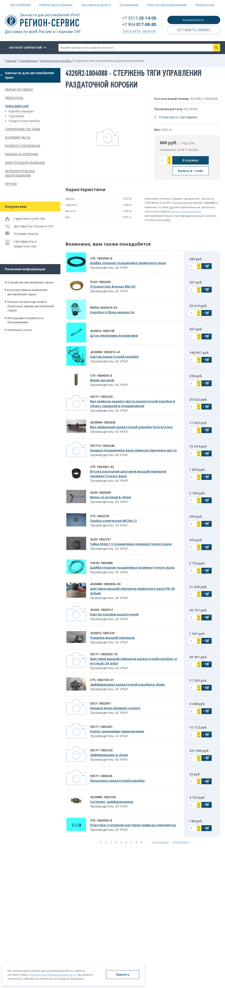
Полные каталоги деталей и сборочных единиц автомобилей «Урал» (30, 306)
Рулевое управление (22, 146)
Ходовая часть (18, 137)
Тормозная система (22, 129)
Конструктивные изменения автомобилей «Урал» (27, 292)
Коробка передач (21, 111)
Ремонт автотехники (56, 5)
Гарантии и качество (29, 218)
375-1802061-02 (102, 467)
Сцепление (16, 116)
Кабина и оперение (21, 154)
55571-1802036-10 (103, 654)
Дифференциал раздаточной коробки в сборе (127, 684)
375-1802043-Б (101, 258)
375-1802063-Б (101, 820)
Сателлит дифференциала (111, 802)
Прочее (11, 184)
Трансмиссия (17, 106)
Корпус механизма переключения (117, 731)
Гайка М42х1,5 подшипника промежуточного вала (131, 544)
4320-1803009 (100, 492)
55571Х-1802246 (102, 446)
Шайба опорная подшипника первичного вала (128, 263)
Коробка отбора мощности (112, 312)
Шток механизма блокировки (114, 335)
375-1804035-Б (101, 375)
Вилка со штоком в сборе (110, 497)
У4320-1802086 (101, 563)
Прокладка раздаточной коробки (117, 780)
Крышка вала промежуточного (115, 708)
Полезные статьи (19, 330)
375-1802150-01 (102, 680)
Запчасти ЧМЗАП (19, 89)
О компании (129, 5)
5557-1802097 (100, 703)
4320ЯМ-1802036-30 (105, 584)
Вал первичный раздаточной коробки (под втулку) (131, 427)
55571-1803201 (101, 727)
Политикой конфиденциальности (53, 975)
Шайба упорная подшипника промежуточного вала (132, 567)
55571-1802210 (101, 396)
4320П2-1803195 (102, 331)
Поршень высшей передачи (112, 638)
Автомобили (21, 5)
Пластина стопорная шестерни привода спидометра (133, 825)
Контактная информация (167, 5)
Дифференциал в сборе (109, 755)
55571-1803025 (101, 776)
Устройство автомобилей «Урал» (30, 282)
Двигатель (14, 98)
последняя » (181, 842)
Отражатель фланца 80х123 (112, 286)
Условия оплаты (26, 234)
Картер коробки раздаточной (114, 614)
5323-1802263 (100, 282)
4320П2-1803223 (102, 633)
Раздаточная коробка (24, 121)
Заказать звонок (139, 31)
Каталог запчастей (25, 47)
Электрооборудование (25, 163)
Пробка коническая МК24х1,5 (113, 521)
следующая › (160, 842)
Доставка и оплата (96, 5)
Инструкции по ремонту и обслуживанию (25, 320)
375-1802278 (99, 516)
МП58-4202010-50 (103, 307)
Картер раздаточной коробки (114, 356)
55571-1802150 (101, 750)
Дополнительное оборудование (20, 173)
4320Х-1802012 (101, 610)
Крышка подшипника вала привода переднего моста (133, 450)
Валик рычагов (102, 380)
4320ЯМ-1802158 (103, 797)
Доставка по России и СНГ (33, 226)
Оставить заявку (193, 29)
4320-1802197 (100, 539)
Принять (122, 974)
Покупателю (205, 5)
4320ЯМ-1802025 (103, 422)
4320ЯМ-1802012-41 (105, 352)
